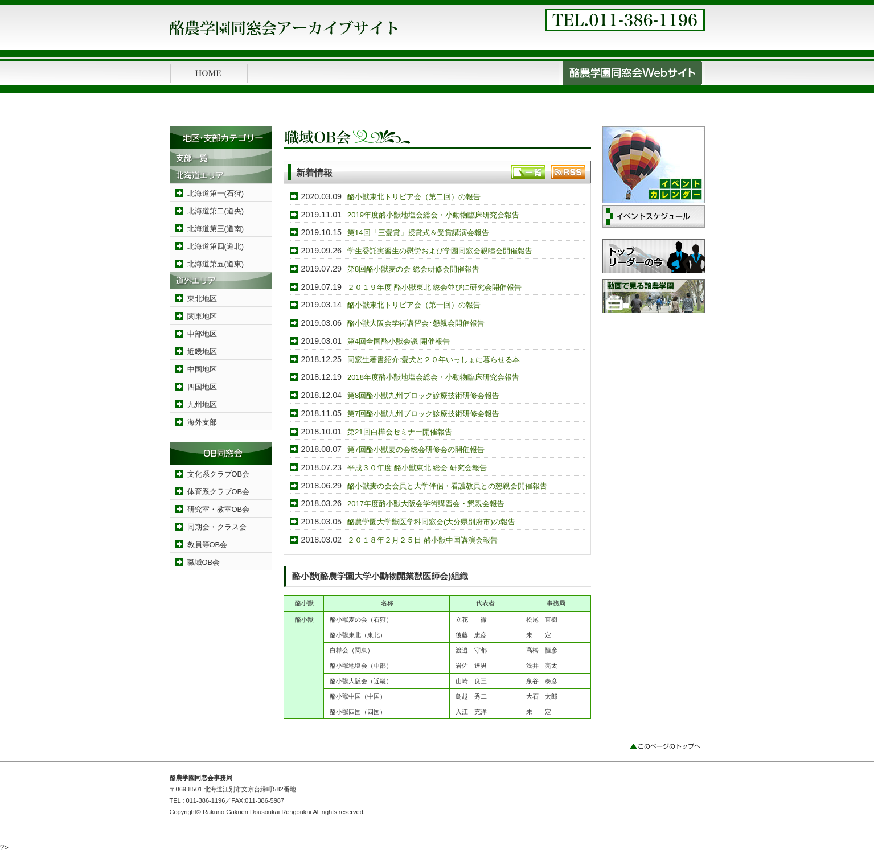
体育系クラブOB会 (218, 491)
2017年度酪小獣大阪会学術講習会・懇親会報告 (425, 503)
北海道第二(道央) (215, 211)
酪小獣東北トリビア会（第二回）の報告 (414, 196)
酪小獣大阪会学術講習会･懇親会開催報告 (416, 323)
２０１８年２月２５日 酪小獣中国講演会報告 (422, 540)
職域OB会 (203, 562)
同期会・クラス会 (217, 527)
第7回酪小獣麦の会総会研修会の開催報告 (416, 449)
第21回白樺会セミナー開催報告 (399, 432)
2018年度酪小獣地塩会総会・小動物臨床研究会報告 (433, 377)
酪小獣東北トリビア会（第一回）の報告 (414, 305)
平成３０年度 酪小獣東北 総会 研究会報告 (417, 467)
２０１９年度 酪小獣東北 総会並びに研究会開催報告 (434, 287)
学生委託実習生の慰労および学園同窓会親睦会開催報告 (439, 251)
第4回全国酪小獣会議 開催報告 (398, 341)
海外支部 (202, 422)
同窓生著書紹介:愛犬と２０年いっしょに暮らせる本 (433, 359)
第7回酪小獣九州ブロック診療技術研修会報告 (423, 413)
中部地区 (202, 334)
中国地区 (202, 369)
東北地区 (202, 298)
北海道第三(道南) (215, 228)
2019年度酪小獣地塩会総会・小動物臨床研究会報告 (433, 215)
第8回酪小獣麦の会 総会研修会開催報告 (413, 269)
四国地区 (202, 387)
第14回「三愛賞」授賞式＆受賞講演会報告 (418, 232)
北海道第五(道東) (215, 264)
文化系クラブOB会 (218, 474)
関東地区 (202, 316)
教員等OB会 (207, 544)
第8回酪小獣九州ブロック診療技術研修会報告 (423, 395)
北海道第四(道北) (215, 246)
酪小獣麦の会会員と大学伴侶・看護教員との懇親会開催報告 (447, 486)
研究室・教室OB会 (218, 509)
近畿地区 (202, 351)
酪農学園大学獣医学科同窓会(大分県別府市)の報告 (431, 522)
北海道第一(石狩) (215, 193)
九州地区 (202, 404)
